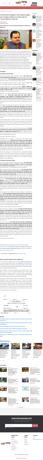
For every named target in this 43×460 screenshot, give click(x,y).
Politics (37, 47)
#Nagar (7, 245)
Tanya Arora (25, 356)
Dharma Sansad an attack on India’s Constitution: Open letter (13, 328)
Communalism (3, 11)
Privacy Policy (15, 427)
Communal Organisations (14, 348)
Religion (34, 68)
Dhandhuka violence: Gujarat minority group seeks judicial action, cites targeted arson (4, 353)
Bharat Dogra (38, 84)
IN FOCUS (35, 50)
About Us (34, 3)
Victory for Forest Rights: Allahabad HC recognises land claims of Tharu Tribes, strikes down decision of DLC (39, 18)
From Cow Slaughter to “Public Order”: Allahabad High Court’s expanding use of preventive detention (13, 390)
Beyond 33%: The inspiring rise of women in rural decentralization (39, 80)
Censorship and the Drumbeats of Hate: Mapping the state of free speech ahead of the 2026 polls (37, 353)
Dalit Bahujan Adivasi (38, 21)
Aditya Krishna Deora (14, 357)
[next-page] (3, 361)
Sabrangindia (3, 22)
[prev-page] (1, 361)
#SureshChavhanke (4, 246)
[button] (41, 1)
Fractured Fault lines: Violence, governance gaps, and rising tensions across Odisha (26, 353)
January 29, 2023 (22, 253)
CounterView (3, 356)
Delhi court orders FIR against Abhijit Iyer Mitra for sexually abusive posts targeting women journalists (35, 371)
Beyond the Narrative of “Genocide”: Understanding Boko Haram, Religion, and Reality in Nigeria (39, 57)
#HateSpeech (28, 248)
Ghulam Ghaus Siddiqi (38, 63)
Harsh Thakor (38, 74)
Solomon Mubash (39, 99)
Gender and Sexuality (38, 37)
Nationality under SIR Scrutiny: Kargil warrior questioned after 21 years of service (39, 25)
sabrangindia (32, 374)
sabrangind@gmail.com (38, 439)
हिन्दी (24, 4)
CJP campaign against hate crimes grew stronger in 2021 (12, 326)
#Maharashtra (13, 245)
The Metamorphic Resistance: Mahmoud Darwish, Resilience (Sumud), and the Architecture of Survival (39, 93)
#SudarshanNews (21, 245)
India (34, 89)
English (20, 4)
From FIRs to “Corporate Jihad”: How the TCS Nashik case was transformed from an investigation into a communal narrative (39, 33)
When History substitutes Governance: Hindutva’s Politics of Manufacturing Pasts (15, 353)
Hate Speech (9, 11)
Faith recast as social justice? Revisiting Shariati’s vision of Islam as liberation (39, 69)
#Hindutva (22, 248)
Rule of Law (10, 386)
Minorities (38, 28)
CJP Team (9, 393)
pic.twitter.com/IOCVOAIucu (6, 250)
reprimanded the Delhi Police (24, 261)
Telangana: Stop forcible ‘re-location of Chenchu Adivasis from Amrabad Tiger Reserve (35, 400)
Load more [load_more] (20, 407)
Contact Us (34, 5)
